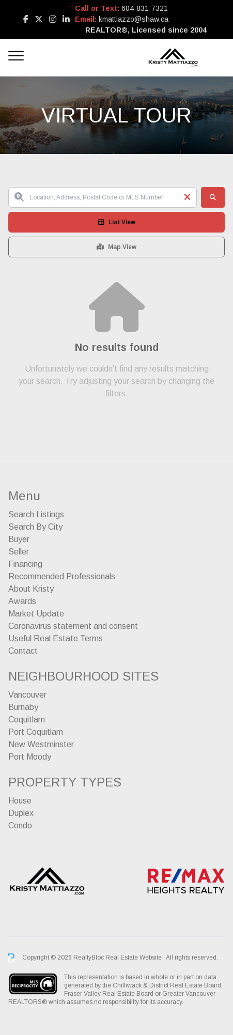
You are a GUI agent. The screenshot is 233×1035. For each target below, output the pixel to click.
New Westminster (41, 744)
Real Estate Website (134, 957)
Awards (22, 601)
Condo (20, 825)
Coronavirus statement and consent (73, 626)
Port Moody (29, 756)
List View (116, 222)
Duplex (21, 813)
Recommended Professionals (61, 576)
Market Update (36, 613)
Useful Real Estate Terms (55, 638)
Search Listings (36, 514)
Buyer (18, 539)
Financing (25, 564)
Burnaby (23, 707)
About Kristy (31, 588)
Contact (23, 650)
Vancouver (27, 694)
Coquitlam (26, 719)
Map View (116, 247)
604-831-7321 (144, 8)
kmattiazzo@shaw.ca (133, 19)
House (20, 800)
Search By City (35, 526)
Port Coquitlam (35, 732)
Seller (18, 551)
